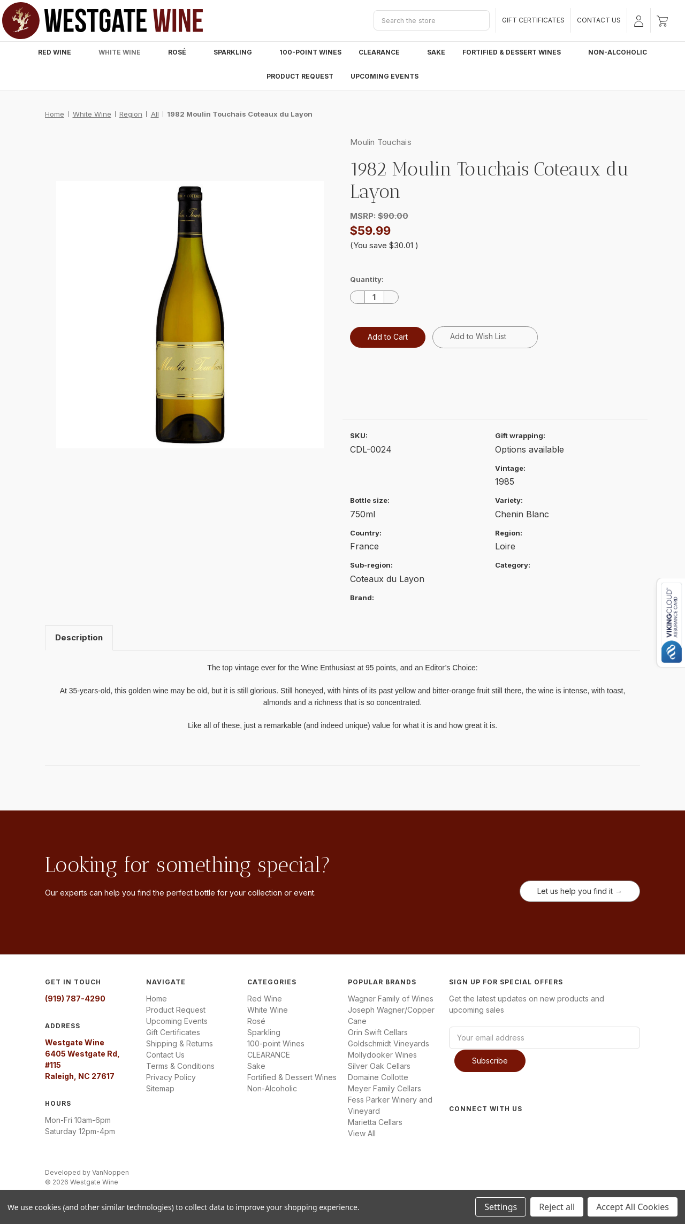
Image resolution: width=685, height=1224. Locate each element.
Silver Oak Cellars (379, 1065)
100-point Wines (310, 52)
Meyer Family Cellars (384, 1088)
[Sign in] (638, 20)
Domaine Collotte (378, 1077)
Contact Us (599, 20)
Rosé (182, 52)
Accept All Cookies (632, 1207)
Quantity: (367, 279)
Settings (500, 1207)
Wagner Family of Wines (390, 998)
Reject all (557, 1207)
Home (156, 998)
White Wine (124, 52)
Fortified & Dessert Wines (516, 52)
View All (362, 1133)
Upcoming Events (384, 76)
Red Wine (59, 52)
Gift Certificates (533, 20)
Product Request (300, 76)
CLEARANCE (384, 52)
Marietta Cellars (375, 1122)
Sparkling (238, 52)
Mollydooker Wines (382, 1054)
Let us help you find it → (579, 891)
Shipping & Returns (179, 1043)
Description (79, 637)
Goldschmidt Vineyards (388, 1043)
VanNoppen (110, 1172)
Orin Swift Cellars (378, 1032)
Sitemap (160, 1088)
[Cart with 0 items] (662, 20)
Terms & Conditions (180, 1065)
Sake (436, 52)
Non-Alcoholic (617, 52)
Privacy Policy (171, 1077)
